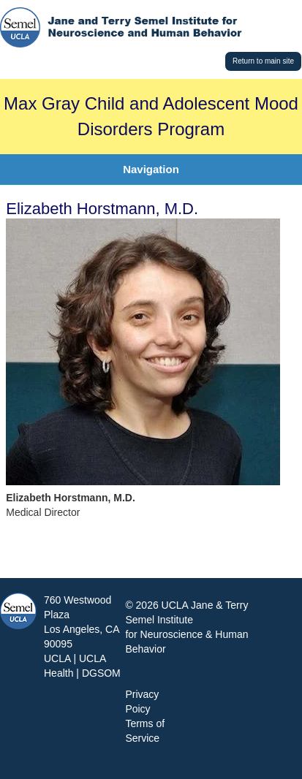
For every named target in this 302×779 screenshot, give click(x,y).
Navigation (151, 169)
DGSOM (101, 673)
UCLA (57, 658)
